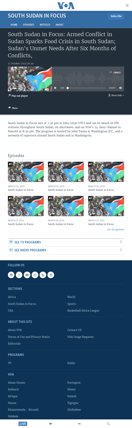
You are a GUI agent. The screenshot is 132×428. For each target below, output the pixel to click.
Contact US (74, 330)
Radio (71, 363)
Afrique (13, 396)
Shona (71, 389)
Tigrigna (72, 403)
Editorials (14, 343)
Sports (71, 304)
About (59, 25)
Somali (71, 396)
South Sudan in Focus (22, 304)
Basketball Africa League (83, 310)
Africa (12, 297)
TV (9, 363)
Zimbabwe (74, 409)
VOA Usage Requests (80, 337)
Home (14, 25)
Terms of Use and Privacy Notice (29, 337)
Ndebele (13, 416)
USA (10, 310)
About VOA (15, 330)
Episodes (28, 25)
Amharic (13, 389)
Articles (45, 25)
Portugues (74, 382)
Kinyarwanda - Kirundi (23, 409)
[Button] (13, 108)
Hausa (12, 403)
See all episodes (115, 229)
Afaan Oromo (16, 382)
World (71, 297)
